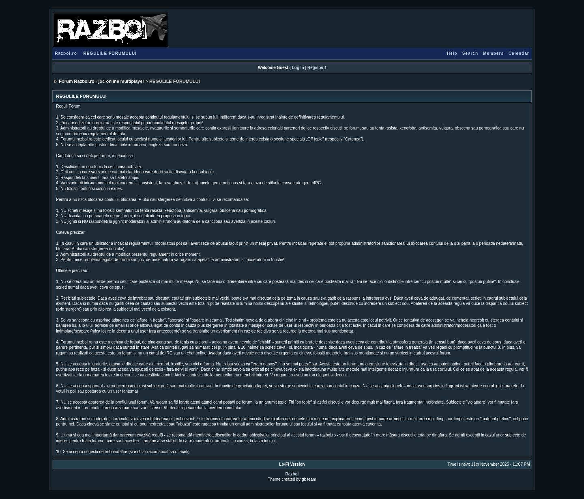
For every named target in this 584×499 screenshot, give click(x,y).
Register (315, 67)
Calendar (519, 53)
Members (493, 53)
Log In (298, 67)
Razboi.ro (66, 53)
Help (452, 53)
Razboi (292, 474)
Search (470, 53)
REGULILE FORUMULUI (110, 53)
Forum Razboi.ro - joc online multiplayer (101, 81)
